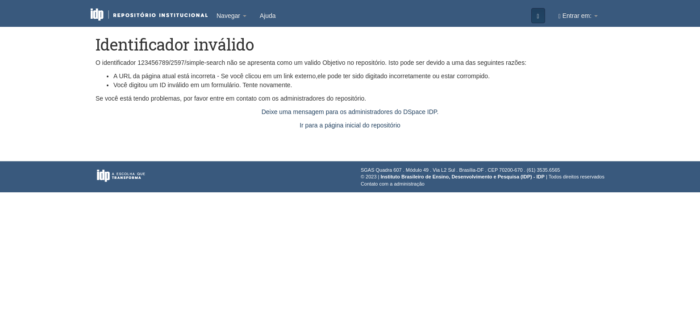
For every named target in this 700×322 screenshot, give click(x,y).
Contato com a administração (393, 183)
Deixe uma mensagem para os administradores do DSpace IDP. (350, 111)
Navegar (231, 15)
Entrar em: (578, 16)
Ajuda (268, 15)
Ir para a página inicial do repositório (350, 125)
